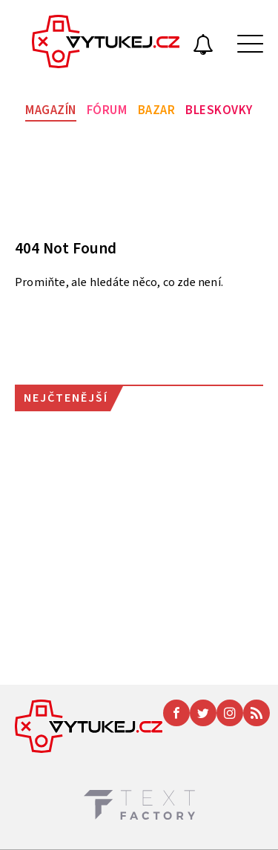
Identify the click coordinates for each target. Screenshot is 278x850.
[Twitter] (203, 713)
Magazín (50, 110)
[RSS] (256, 713)
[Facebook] (176, 713)
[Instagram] (229, 713)
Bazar (157, 110)
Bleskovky (219, 110)
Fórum (107, 110)
